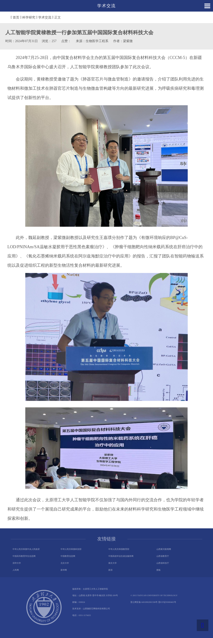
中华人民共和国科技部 (71, 549)
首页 (16, 17)
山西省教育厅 (162, 556)
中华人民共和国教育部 (118, 549)
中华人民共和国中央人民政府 (26, 549)
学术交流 (44, 17)
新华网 (64, 570)
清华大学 (17, 563)
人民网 (16, 570)
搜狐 (158, 570)
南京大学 (112, 563)
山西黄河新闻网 (163, 549)
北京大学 (65, 563)
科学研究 (28, 17)
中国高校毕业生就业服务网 (120, 556)
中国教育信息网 (68, 556)
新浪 (110, 570)
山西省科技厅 (162, 563)
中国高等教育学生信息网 (24, 556)
